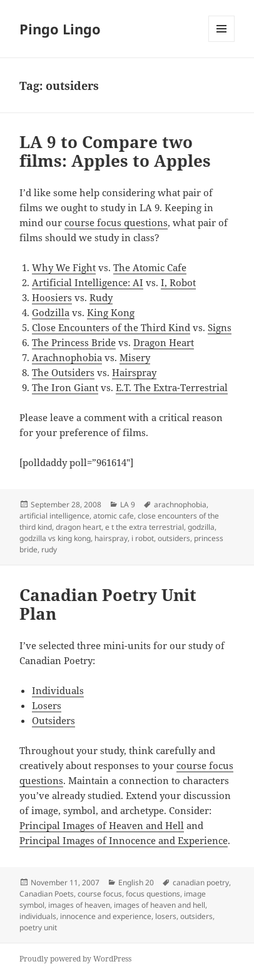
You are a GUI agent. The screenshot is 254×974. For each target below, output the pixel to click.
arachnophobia (180, 504)
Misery (134, 357)
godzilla (201, 527)
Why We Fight (64, 267)
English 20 (136, 882)
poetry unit (38, 927)
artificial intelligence (54, 515)
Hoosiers (52, 297)
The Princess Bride (74, 342)
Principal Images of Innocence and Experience (123, 840)
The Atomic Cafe (149, 267)
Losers (46, 705)
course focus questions (116, 222)
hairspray (111, 538)
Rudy (101, 297)
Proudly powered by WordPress (75, 958)
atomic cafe (113, 515)
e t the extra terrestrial (144, 527)
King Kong (111, 312)
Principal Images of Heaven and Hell (101, 825)
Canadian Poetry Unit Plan (107, 604)
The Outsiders (63, 372)
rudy (49, 549)
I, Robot (178, 282)
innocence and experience (105, 916)
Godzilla (50, 312)
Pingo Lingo (60, 28)
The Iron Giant (65, 387)
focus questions (153, 893)
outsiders (174, 538)
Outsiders (53, 720)
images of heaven (79, 905)
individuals (37, 916)
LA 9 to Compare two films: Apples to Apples (115, 151)
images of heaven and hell (159, 905)
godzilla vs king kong (55, 538)
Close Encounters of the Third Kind (111, 327)
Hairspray (134, 372)
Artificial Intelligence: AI (87, 282)
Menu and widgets (222, 41)
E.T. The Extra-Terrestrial (172, 387)
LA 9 (127, 504)
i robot (142, 538)
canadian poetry (201, 882)
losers (165, 916)
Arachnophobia (67, 357)
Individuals (58, 690)
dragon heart (78, 527)
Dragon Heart (163, 342)
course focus (100, 893)
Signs (219, 327)
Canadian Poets (46, 893)
